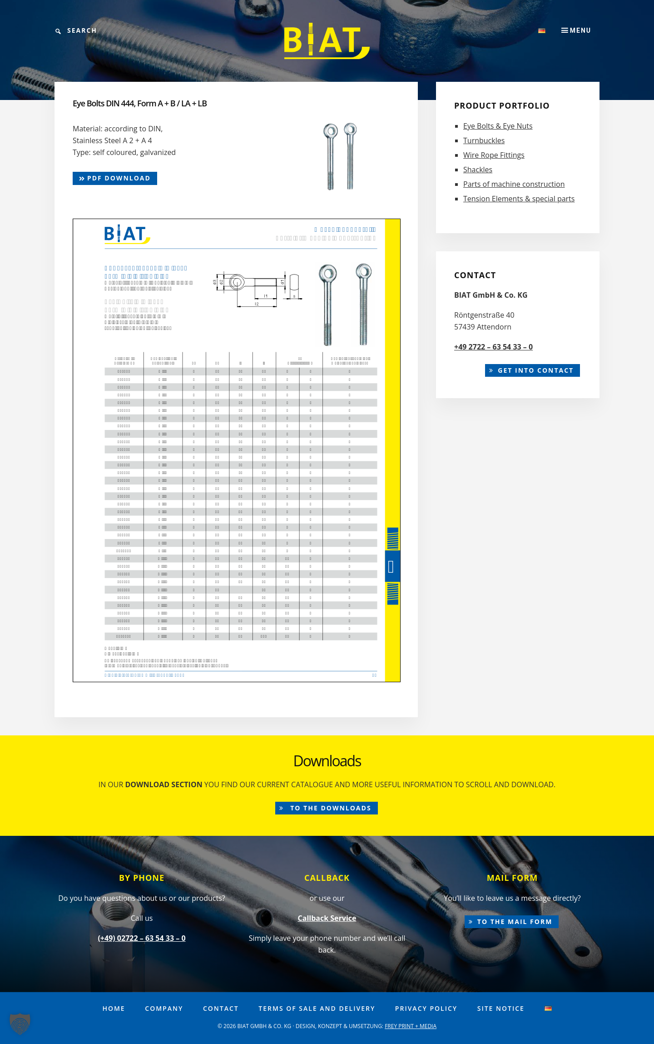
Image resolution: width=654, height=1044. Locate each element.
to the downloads (330, 808)
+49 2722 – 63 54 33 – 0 (493, 347)
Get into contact (536, 370)
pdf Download (115, 178)
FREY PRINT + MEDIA (410, 1026)
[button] (20, 1024)
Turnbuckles (484, 140)
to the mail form (515, 921)
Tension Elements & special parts (519, 199)
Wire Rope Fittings (494, 155)
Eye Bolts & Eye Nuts (498, 126)
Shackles (477, 170)
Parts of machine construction (514, 184)
